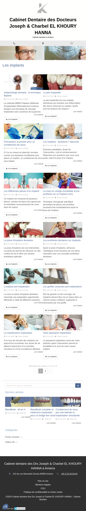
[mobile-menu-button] (71, 43)
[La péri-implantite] (62, 82)
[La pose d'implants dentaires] (23, 230)
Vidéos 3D (10, 442)
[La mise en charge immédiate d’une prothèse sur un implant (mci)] (62, 180)
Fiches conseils (12, 437)
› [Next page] (50, 371)
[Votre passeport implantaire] (62, 322)
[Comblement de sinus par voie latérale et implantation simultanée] (68, 402)
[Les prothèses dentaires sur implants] (62, 230)
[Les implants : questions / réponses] (62, 131)
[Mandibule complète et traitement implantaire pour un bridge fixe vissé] (43, 402)
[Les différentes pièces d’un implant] (23, 180)
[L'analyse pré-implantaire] (23, 276)
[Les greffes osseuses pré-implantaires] (62, 276)
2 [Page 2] (45, 371)
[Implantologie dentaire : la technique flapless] (23, 82)
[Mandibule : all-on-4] (17, 402)
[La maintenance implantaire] (23, 322)
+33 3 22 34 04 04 (69, 474)
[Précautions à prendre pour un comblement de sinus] (23, 131)
